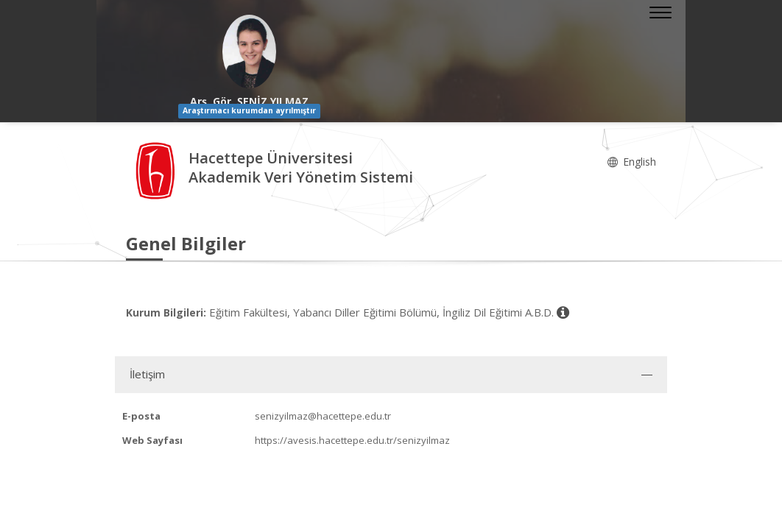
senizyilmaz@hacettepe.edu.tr (323, 416)
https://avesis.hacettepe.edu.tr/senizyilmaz (352, 440)
